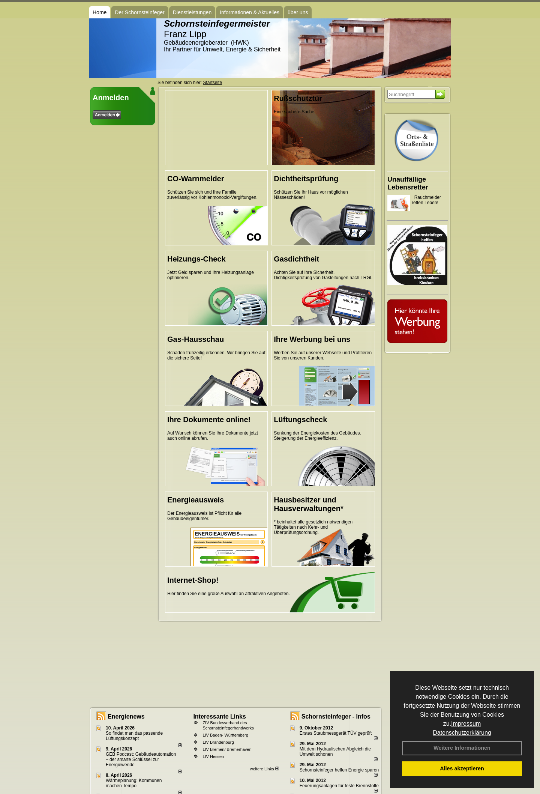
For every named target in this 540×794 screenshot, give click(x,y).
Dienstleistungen (192, 12)
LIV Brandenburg (218, 742)
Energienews (126, 716)
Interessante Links (219, 716)
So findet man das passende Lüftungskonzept (134, 736)
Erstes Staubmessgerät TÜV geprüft (336, 733)
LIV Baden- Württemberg (225, 735)
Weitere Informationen (462, 748)
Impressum (466, 723)
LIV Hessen (213, 756)
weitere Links (264, 769)
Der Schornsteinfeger (139, 12)
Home (99, 12)
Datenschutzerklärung (462, 732)
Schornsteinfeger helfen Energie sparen (339, 770)
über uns (298, 12)
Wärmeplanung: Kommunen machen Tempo (134, 783)
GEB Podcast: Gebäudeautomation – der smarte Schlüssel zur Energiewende (141, 759)
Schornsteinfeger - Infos (336, 716)
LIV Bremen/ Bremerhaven (226, 749)
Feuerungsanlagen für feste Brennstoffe (339, 785)
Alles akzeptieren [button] (462, 768)
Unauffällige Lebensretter (407, 183)
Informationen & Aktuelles (249, 12)
